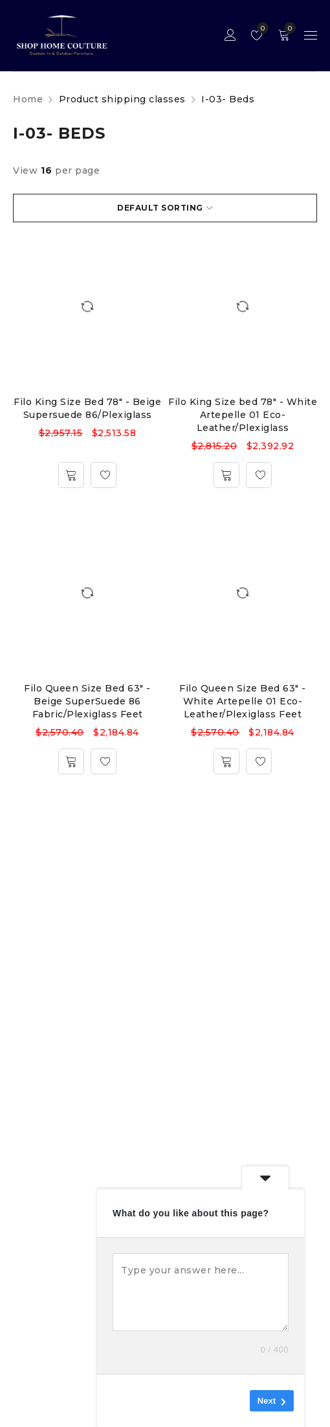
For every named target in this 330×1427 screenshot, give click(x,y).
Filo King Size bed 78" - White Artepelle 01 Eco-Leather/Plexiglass (242, 415)
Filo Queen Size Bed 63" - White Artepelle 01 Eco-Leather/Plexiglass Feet (242, 701)
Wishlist (260, 28)
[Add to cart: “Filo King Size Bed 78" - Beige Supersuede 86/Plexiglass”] (71, 475)
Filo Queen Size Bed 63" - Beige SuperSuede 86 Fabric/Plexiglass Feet (87, 701)
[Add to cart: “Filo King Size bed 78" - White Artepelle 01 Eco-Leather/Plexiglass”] (226, 475)
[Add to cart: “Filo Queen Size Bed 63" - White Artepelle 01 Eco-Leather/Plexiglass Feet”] (226, 761)
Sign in (230, 35)
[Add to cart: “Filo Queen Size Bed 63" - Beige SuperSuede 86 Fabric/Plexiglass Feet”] (71, 761)
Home (28, 99)
